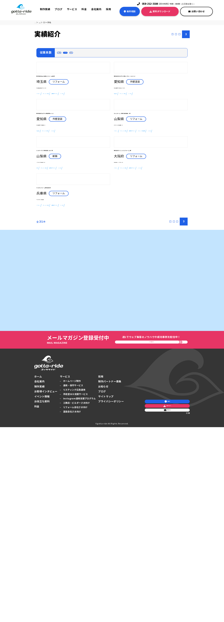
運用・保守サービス (73, 580)
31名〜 (100, 54)
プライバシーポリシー (111, 596)
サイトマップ (106, 591)
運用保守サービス (93, 137)
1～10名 (64, 54)
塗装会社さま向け (72, 606)
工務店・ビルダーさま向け (76, 597)
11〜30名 (82, 54)
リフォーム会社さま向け (75, 601)
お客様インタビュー (45, 586)
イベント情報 (42, 591)
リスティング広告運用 (128, 226)
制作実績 (45, 9)
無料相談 (130, 11)
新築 (39, 304)
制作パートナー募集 (109, 576)
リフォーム (43, 137)
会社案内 (96, 9)
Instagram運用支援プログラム (79, 593)
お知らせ (103, 581)
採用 (108, 9)
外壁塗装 (120, 143)
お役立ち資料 (42, 596)
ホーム (38, 571)
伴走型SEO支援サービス (75, 589)
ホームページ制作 (66, 137)
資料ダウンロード (159, 11)
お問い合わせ (196, 11)
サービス (72, 9)
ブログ (58, 9)
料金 (84, 9)
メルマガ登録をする (151, 533)
